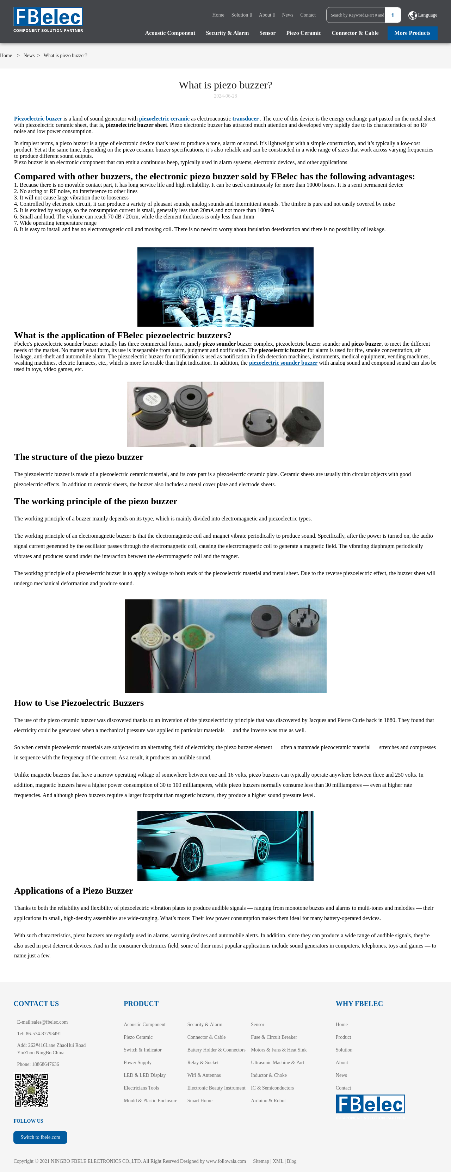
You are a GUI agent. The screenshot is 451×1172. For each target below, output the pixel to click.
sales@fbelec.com (50, 1022)
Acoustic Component (170, 33)
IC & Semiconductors (272, 1088)
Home (218, 15)
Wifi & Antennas (204, 1075)
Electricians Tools (141, 1088)
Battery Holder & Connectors (216, 1050)
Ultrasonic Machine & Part (277, 1062)
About (265, 15)
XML (278, 1161)
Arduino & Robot (268, 1100)
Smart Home (199, 1100)
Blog (291, 1161)
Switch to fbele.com (40, 1137)
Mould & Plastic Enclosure (150, 1100)
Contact (308, 15)
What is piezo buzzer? (65, 55)
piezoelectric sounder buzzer (283, 363)
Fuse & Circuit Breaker (274, 1037)
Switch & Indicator (142, 1050)
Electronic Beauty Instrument (216, 1088)
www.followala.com (226, 1161)
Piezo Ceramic (303, 33)
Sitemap (261, 1161)
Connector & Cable (355, 33)
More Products (413, 33)
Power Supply (138, 1062)
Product (343, 1037)
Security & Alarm (227, 33)
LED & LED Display (145, 1075)
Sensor (267, 33)
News (287, 15)
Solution (239, 15)
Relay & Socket (203, 1062)
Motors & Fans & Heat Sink (279, 1050)
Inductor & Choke (269, 1075)
